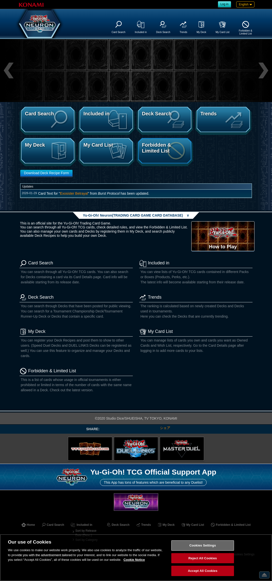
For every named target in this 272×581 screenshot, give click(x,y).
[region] (136, 557)
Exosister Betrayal (74, 193)
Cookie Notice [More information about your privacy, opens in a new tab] (134, 560)
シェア (165, 428)
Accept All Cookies (202, 571)
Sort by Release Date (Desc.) (85, 533)
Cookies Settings (202, 545)
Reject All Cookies (202, 558)
